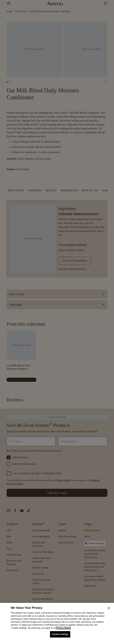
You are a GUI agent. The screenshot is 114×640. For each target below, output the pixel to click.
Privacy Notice (63, 628)
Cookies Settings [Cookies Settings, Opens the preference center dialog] (60, 634)
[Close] (108, 608)
